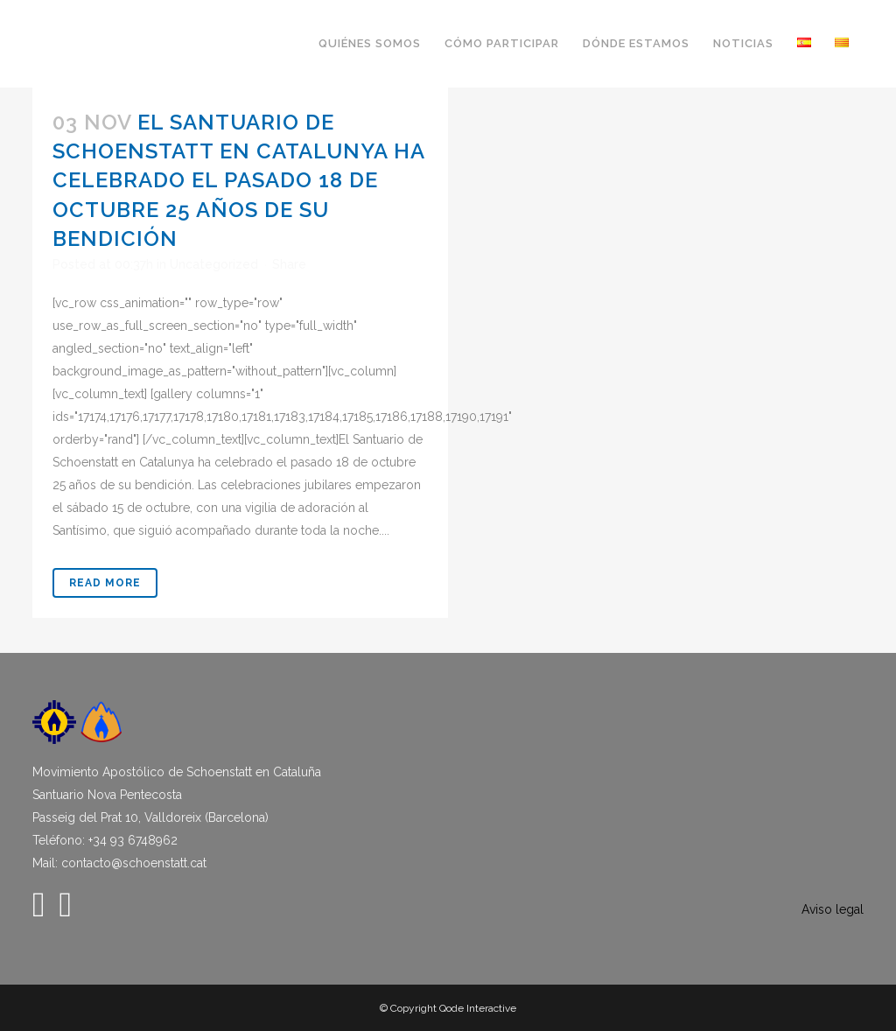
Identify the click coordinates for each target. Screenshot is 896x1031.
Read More (105, 583)
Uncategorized (214, 264)
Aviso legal (833, 909)
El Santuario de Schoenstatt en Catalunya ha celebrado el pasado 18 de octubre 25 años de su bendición (238, 180)
